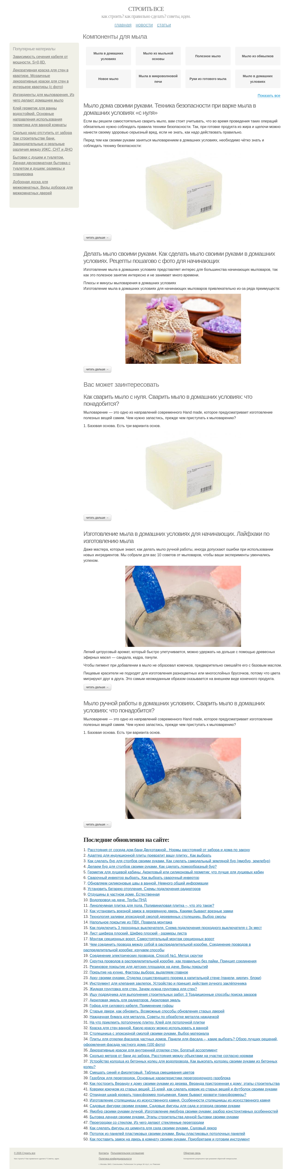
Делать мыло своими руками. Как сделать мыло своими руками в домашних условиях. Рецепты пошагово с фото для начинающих (179, 257)
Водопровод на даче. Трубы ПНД (118, 900)
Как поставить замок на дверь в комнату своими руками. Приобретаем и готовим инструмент (170, 1139)
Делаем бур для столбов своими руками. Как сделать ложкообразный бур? (152, 867)
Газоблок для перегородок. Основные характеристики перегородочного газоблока (160, 1078)
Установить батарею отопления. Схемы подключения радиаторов (144, 889)
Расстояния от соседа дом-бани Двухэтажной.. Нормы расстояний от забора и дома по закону (169, 850)
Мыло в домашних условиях (258, 78)
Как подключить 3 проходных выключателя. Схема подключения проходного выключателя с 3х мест (176, 928)
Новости (144, 24)
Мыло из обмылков (257, 56)
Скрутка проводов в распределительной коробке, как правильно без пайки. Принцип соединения (173, 961)
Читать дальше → (97, 237)
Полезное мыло (208, 56)
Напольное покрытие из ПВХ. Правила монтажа (131, 922)
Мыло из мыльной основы (158, 56)
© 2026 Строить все (24, 1153)
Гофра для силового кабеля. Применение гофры (131, 1006)
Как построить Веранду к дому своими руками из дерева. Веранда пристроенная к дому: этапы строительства (185, 1084)
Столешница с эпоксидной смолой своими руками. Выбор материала (149, 1033)
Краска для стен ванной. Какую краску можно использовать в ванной (149, 1028)
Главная (123, 24)
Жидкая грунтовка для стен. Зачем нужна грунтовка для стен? (143, 989)
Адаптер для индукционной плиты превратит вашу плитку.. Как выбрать (149, 855)
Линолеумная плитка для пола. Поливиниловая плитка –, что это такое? (152, 905)
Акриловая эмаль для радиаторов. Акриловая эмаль (135, 1000)
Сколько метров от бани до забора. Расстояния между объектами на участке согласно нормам (171, 1056)
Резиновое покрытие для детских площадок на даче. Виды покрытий (149, 967)
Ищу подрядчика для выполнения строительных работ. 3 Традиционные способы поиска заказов (173, 995)
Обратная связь (192, 1153)
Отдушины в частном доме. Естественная (124, 894)
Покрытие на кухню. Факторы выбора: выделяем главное (139, 972)
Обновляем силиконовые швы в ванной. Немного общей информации (148, 883)
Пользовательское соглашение (127, 1153)
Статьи (164, 24)
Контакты (104, 1153)
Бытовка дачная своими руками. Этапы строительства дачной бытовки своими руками (164, 1117)
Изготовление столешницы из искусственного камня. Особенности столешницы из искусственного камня (180, 1100)
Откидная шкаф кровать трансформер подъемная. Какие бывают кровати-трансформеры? (168, 1095)
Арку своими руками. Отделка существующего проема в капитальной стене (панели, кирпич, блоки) (175, 978)
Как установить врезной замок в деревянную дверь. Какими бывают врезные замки (161, 911)
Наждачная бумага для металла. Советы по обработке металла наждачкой (154, 1017)
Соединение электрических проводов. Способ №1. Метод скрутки (146, 956)
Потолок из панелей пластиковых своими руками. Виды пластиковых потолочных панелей (167, 1134)
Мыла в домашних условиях (108, 56)
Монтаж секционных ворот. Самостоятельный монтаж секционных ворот (152, 939)
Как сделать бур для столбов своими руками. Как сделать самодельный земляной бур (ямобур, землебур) (179, 861)
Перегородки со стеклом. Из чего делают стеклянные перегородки (147, 1122)
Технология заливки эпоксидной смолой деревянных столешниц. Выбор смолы (158, 917)
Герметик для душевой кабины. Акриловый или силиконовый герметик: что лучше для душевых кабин (176, 872)
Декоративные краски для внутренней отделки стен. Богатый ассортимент (153, 1050)
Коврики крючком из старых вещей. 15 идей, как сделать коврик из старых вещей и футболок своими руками (183, 1089)
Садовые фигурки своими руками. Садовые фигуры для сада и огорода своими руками (165, 1106)
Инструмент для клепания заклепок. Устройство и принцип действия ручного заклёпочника (168, 983)
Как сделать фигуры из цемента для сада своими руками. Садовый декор (153, 1128)
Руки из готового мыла (207, 79)
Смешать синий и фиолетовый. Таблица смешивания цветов (142, 1072)
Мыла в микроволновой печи (158, 78)
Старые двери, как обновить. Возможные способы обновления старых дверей (157, 1011)
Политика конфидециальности (115, 1158)
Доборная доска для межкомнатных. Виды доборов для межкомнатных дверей (43, 187)
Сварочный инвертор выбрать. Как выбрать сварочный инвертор (143, 878)
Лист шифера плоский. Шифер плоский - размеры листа (138, 933)
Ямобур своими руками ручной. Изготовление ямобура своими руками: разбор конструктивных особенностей (184, 1111)
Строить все (146, 9)
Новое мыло (108, 79)
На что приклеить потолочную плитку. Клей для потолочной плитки (147, 1022)
